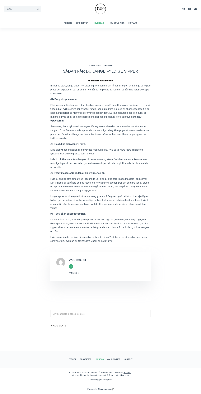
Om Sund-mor (117, 23)
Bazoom (127, 372)
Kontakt (132, 23)
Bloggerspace (104, 389)
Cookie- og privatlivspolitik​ (100, 379)
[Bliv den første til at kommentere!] (100, 313)
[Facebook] (183, 9)
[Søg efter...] (19, 9)
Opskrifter (84, 23)
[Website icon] (71, 266)
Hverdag (101, 23)
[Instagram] (189, 9)
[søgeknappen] (38, 9)
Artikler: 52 (74, 273)
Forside (68, 23)
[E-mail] (195, 9)
